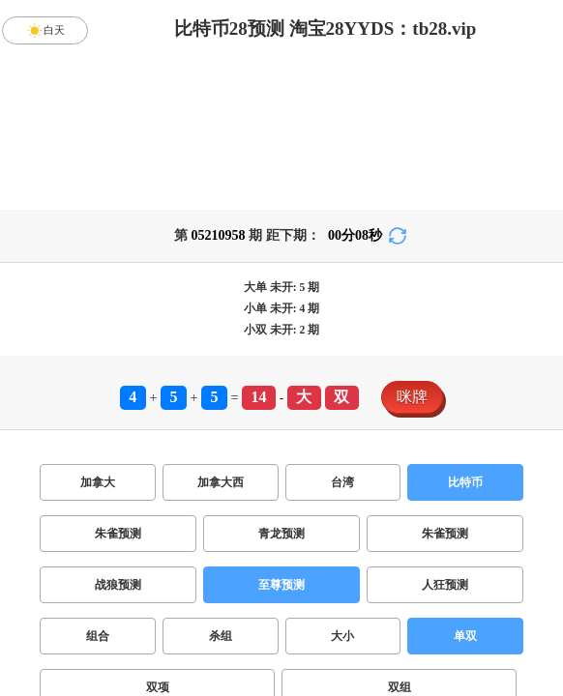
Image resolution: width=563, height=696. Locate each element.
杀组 (220, 636)
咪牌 (412, 397)
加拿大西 (220, 482)
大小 (342, 636)
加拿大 (97, 482)
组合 (97, 636)
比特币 (465, 482)
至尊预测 (281, 585)
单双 (465, 636)
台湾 (342, 482)
